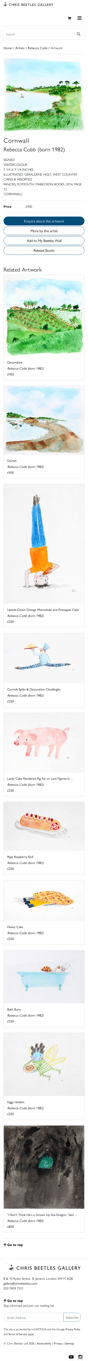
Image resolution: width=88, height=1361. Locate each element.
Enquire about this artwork (44, 221)
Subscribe (72, 1317)
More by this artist (44, 230)
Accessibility (44, 1343)
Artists (19, 47)
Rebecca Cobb (37, 47)
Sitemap (69, 1343)
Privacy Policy (72, 1329)
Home (8, 47)
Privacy (58, 1343)
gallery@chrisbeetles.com (20, 1283)
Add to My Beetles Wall (44, 240)
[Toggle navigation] (79, 18)
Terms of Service (17, 1334)
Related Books (44, 250)
